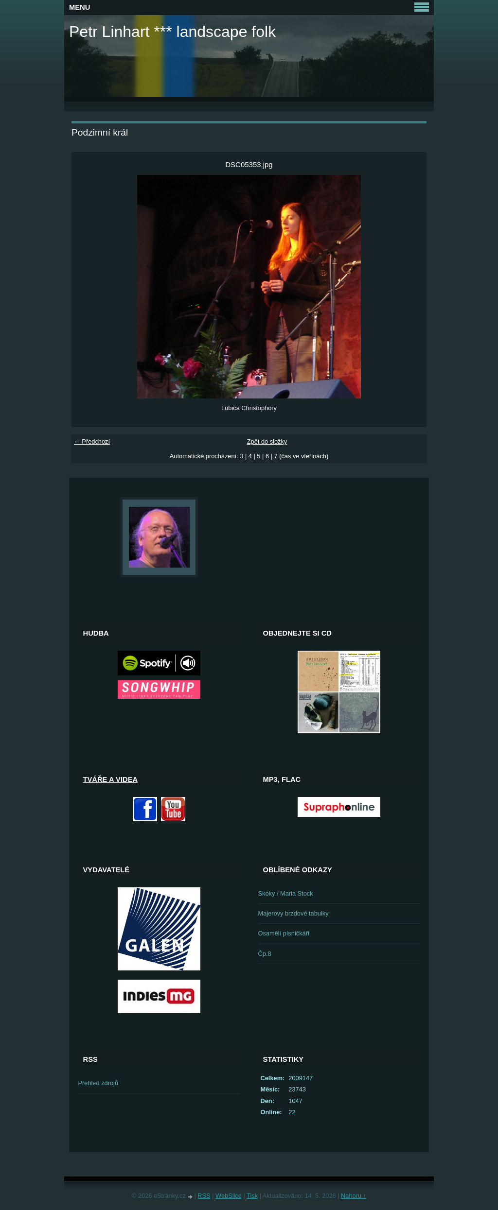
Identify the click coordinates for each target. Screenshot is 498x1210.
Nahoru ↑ (353, 1195)
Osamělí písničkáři (283, 933)
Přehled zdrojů (98, 1083)
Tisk (252, 1195)
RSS (203, 1195)
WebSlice (228, 1195)
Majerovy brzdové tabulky (293, 913)
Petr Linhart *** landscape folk (172, 31)
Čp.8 (264, 953)
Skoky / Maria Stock (285, 893)
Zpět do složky (267, 441)
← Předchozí (92, 441)
